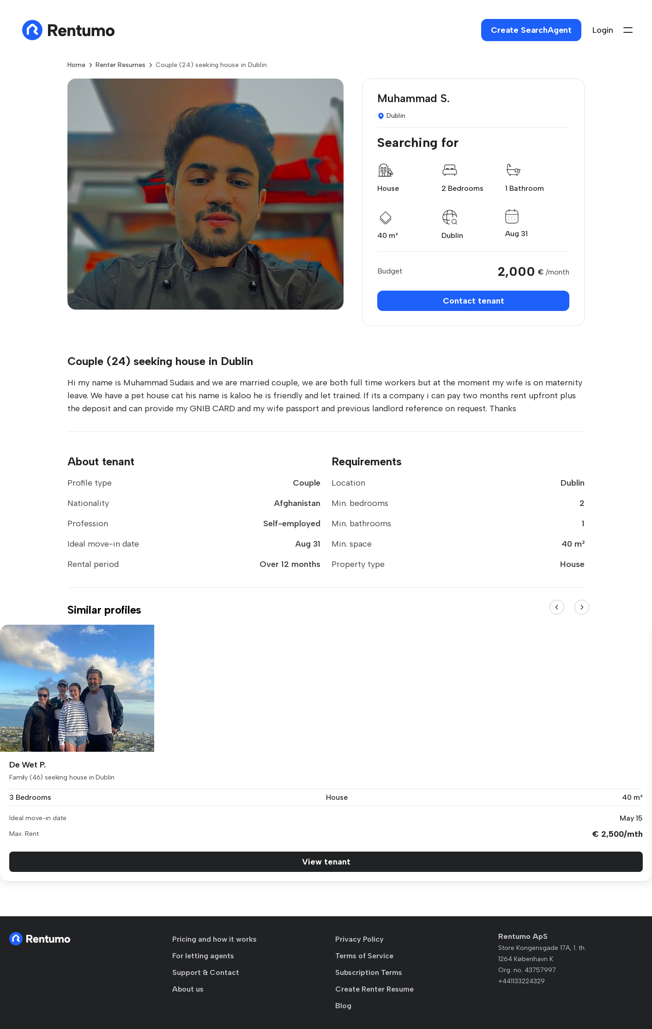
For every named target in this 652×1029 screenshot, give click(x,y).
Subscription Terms (368, 972)
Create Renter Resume (374, 989)
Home (76, 65)
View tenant (326, 862)
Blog (343, 1005)
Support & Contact (205, 972)
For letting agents (203, 955)
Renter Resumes (120, 65)
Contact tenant (473, 301)
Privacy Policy (359, 939)
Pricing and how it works (214, 939)
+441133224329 (521, 981)
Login (602, 30)
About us (188, 989)
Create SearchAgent (531, 30)
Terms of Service (364, 955)
